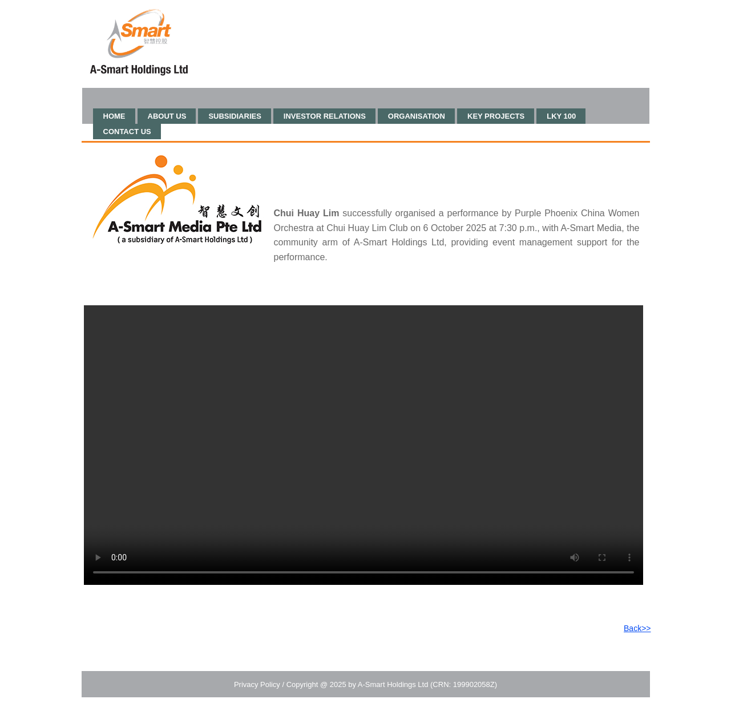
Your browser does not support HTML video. (363, 445)
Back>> (637, 628)
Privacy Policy (257, 684)
